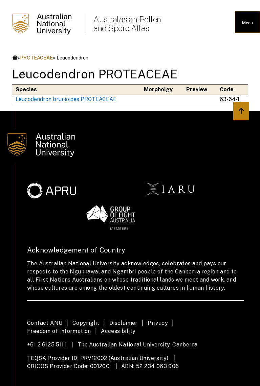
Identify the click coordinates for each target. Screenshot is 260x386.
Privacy (158, 323)
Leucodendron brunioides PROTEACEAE (66, 99)
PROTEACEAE (36, 58)
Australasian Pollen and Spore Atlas (127, 24)
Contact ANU (44, 323)
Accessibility (118, 331)
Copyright (86, 323)
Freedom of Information (59, 331)
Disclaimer (123, 323)
